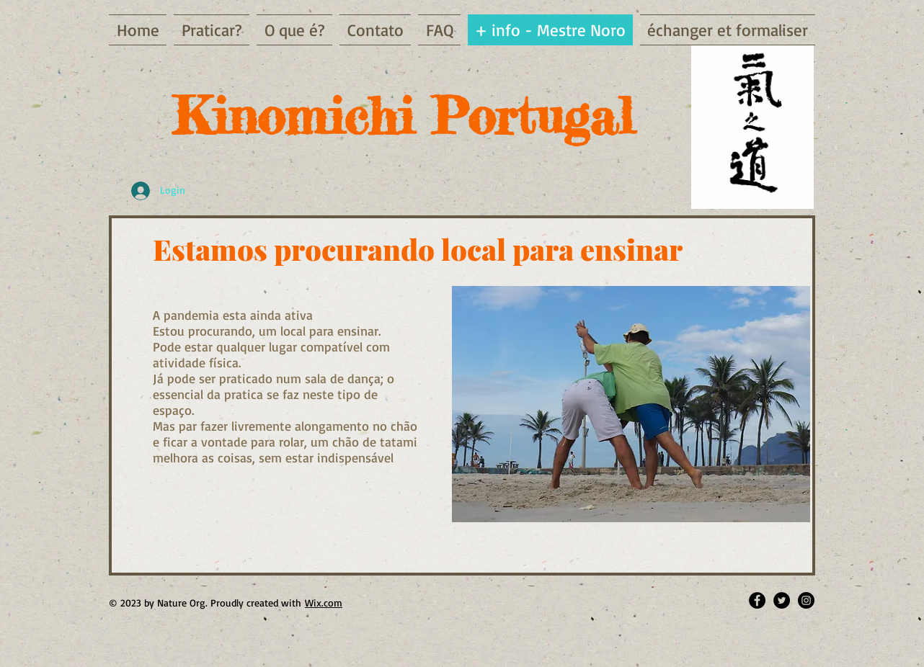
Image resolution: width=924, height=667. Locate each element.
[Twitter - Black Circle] (781, 600)
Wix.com (323, 602)
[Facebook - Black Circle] (757, 600)
